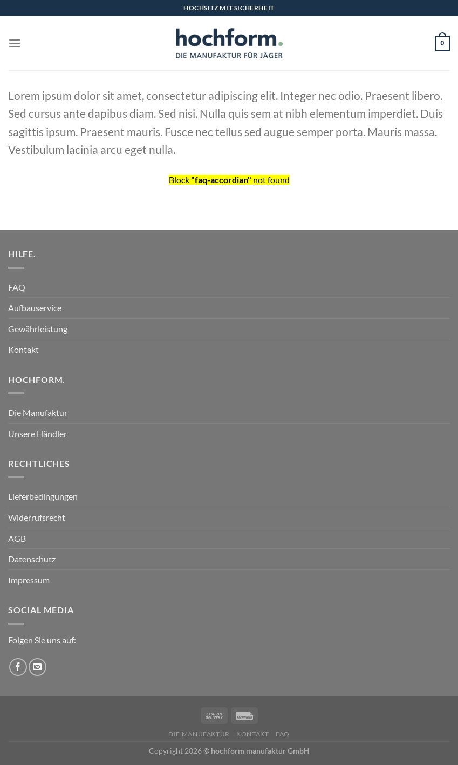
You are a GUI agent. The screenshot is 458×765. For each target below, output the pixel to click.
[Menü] (14, 43)
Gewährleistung (37, 329)
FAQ (16, 287)
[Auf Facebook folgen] (18, 667)
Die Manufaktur (37, 412)
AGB (17, 538)
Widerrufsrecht (36, 517)
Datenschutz (32, 559)
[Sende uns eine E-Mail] (37, 667)
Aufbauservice (34, 308)
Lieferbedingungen (43, 496)
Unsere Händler (37, 433)
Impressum (29, 580)
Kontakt (23, 349)
